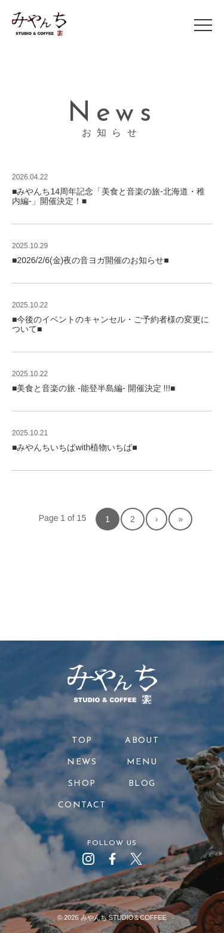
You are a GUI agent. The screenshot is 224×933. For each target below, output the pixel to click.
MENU (142, 762)
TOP (82, 740)
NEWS (82, 762)
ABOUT (142, 740)
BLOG (142, 783)
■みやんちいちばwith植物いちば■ (74, 447)
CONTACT (82, 805)
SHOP (82, 783)
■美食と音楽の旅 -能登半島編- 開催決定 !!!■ (94, 388)
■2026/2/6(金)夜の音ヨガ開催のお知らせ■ (90, 260)
